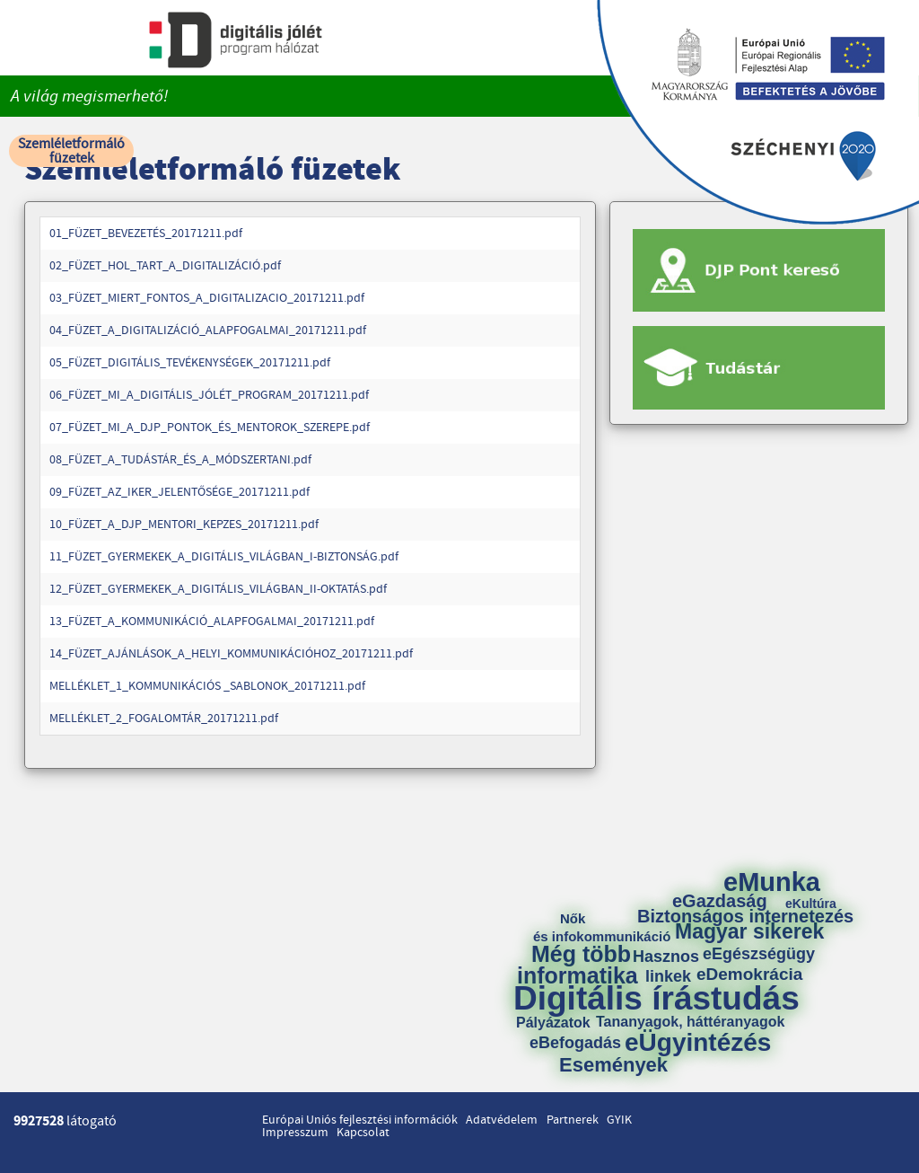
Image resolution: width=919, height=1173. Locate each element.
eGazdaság (719, 901)
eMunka (771, 882)
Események (613, 1065)
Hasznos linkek (672, 966)
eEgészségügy (759, 954)
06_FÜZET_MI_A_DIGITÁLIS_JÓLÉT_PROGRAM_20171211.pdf (209, 395)
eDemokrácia (749, 974)
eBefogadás (575, 1043)
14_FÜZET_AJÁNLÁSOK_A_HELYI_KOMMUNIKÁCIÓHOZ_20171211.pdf (231, 654)
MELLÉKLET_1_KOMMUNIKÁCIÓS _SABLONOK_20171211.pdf (207, 686)
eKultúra (810, 903)
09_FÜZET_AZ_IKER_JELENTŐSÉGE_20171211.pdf (179, 492)
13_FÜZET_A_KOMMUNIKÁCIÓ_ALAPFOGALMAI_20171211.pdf (211, 621)
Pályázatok (553, 1023)
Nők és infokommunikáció (601, 927)
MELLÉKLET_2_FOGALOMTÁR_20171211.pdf (163, 718)
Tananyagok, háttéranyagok (690, 1022)
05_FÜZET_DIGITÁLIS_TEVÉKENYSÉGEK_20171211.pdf (189, 363)
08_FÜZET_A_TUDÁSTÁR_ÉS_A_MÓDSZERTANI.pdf (180, 460)
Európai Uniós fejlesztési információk (360, 1120)
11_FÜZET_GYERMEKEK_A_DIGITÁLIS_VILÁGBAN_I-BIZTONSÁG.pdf (223, 557)
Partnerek (573, 1120)
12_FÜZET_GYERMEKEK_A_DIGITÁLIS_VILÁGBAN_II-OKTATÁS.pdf (218, 589)
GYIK (619, 1120)
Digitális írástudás (656, 998)
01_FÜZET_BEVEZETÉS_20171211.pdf (145, 233)
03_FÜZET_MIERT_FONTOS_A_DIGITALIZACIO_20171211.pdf (206, 298)
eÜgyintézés (698, 1042)
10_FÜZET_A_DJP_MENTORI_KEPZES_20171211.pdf (184, 524)
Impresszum (295, 1132)
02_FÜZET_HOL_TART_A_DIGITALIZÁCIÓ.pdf (165, 266)
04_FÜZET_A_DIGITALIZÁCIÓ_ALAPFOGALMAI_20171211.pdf (207, 330)
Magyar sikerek (749, 932)
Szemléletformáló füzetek (71, 151)
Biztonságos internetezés (745, 916)
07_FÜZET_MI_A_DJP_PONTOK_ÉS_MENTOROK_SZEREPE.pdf (209, 427)
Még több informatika (577, 964)
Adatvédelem (502, 1120)
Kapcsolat (363, 1132)
